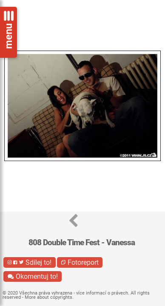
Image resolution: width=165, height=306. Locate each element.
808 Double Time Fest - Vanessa (81, 242)
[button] (73, 221)
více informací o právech (102, 293)
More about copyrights (48, 297)
